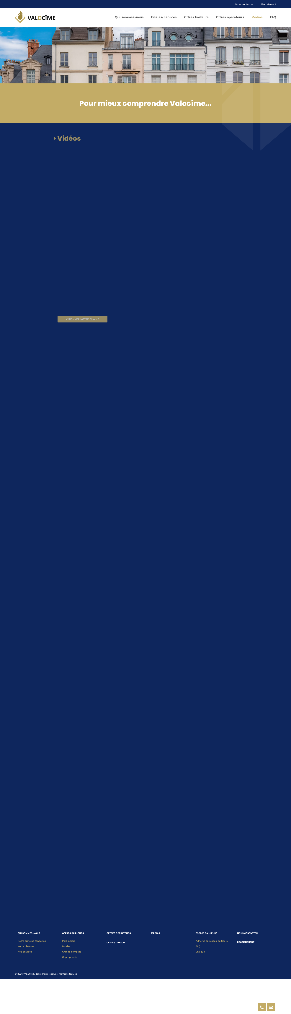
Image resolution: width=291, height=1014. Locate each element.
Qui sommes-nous (129, 17)
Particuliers (68, 941)
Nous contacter (244, 4)
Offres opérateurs (230, 17)
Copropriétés (69, 957)
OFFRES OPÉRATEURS (119, 933)
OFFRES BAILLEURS (73, 933)
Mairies (66, 946)
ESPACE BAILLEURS (206, 933)
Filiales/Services (164, 17)
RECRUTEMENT (245, 942)
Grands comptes (71, 951)
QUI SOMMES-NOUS (29, 933)
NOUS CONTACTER (247, 933)
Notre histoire (26, 946)
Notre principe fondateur (32, 941)
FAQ (273, 17)
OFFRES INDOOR (116, 941)
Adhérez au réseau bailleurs (212, 941)
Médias (257, 17)
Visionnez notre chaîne (82, 325)
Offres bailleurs (196, 17)
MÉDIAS (155, 933)
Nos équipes (25, 951)
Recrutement (268, 4)
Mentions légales (68, 974)
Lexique (200, 951)
